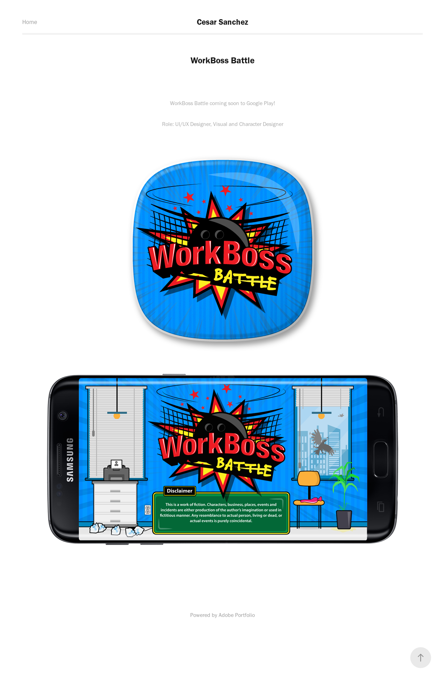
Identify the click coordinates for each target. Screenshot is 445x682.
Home (29, 21)
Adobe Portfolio (237, 615)
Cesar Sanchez (222, 22)
